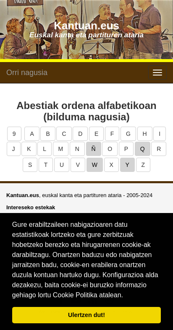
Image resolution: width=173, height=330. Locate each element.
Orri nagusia (26, 72)
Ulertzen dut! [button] (86, 315)
